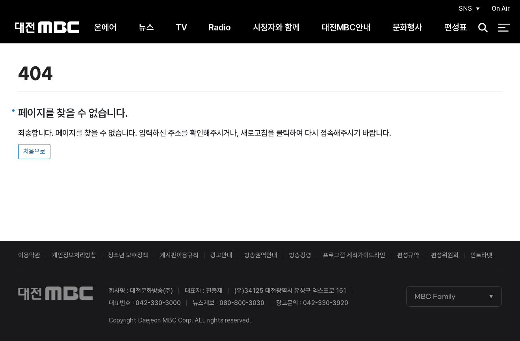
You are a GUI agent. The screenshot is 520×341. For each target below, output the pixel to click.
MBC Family (434, 296)
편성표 (455, 27)
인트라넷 (481, 255)
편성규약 (408, 255)
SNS (465, 8)
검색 (480, 28)
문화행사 (407, 27)
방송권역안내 (260, 255)
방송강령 (300, 255)
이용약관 (29, 255)
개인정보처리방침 (74, 255)
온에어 (105, 27)
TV (181, 27)
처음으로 (34, 151)
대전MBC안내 (346, 27)
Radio (220, 27)
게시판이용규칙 (179, 255)
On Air (501, 8)
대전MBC (46, 27)
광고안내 (221, 255)
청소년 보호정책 (128, 255)
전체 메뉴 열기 (504, 27)
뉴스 (146, 27)
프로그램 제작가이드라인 (354, 255)
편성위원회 (445, 255)
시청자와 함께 (276, 27)
